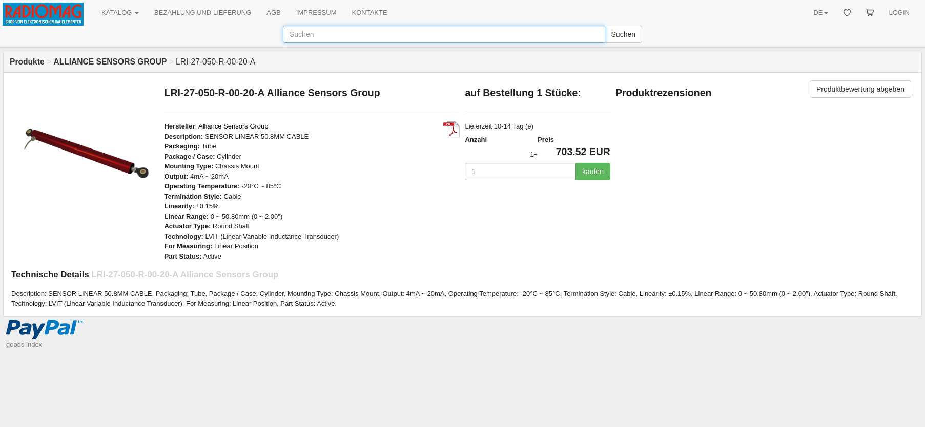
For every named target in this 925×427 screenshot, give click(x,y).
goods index (24, 344)
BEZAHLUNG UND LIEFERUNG (202, 12)
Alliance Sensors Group (233, 126)
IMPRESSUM (316, 12)
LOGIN (899, 12)
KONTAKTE (369, 12)
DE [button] (820, 12)
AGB (273, 12)
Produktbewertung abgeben (860, 89)
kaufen (593, 171)
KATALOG (120, 12)
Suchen (623, 34)
